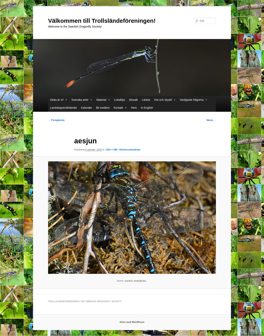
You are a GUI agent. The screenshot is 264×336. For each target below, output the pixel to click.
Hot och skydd (165, 100)
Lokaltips (119, 99)
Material (103, 100)
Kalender (86, 107)
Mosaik (133, 99)
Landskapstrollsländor (63, 107)
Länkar (146, 99)
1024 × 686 (111, 149)
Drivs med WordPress (132, 322)
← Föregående (56, 120)
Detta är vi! (58, 100)
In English (147, 107)
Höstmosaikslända (129, 149)
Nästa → (211, 120)
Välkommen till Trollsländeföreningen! (102, 20)
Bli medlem (103, 107)
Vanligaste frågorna (193, 100)
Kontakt (120, 108)
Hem (134, 107)
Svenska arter (81, 100)
